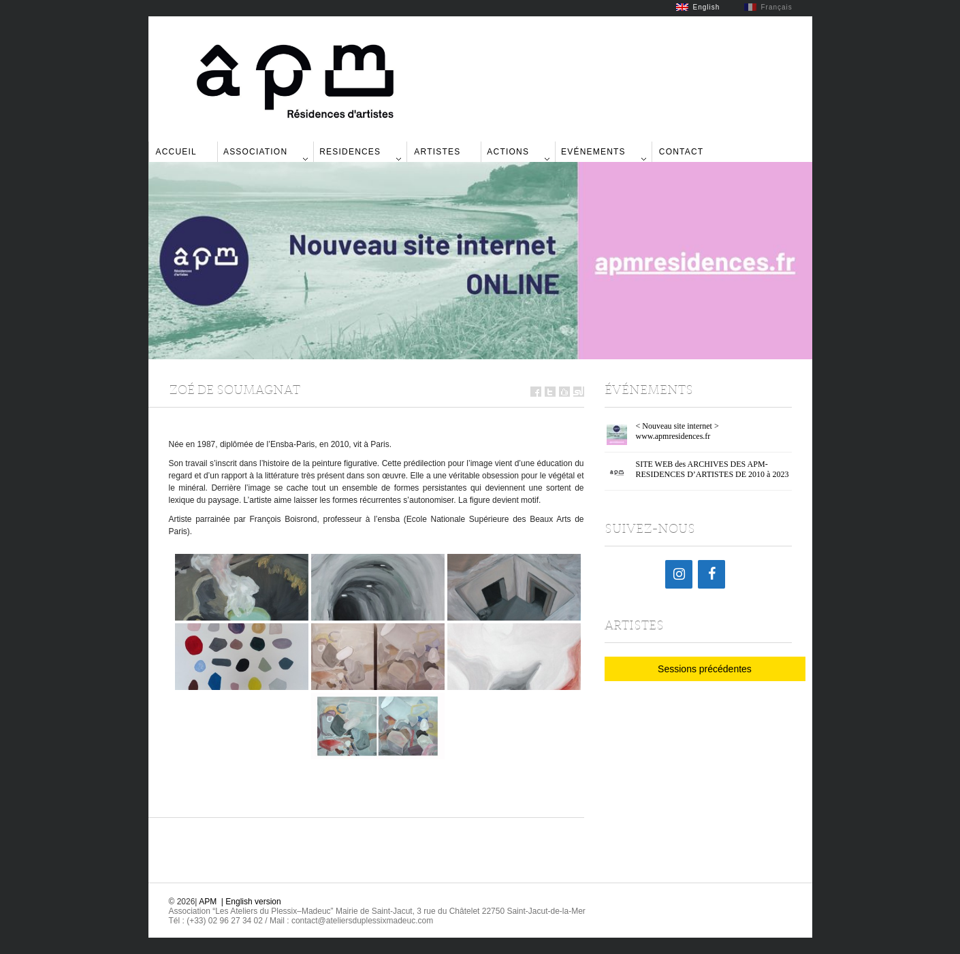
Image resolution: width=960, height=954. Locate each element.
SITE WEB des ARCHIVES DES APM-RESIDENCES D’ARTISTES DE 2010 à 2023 (712, 469)
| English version (251, 901)
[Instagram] (678, 574)
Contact (681, 152)
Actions (508, 152)
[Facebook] (711, 574)
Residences (350, 152)
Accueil (176, 152)
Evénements (593, 152)
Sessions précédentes (705, 668)
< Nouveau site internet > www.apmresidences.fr (677, 431)
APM (208, 901)
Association (255, 152)
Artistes (437, 152)
